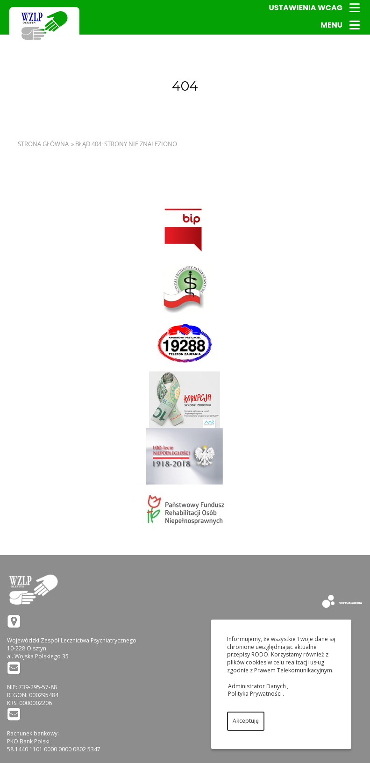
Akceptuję (246, 721)
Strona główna (43, 144)
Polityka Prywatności (255, 694)
